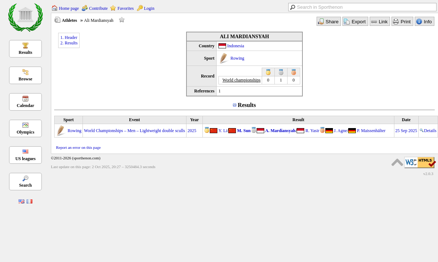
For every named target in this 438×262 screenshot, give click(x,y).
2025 (192, 130)
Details (428, 130)
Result (298, 119)
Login (149, 8)
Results (25, 52)
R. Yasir (312, 130)
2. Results (68, 42)
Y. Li (222, 130)
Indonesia (235, 45)
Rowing (237, 58)
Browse (25, 79)
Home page (69, 8)
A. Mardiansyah (280, 130)
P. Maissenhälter (371, 130)
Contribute (98, 8)
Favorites (125, 8)
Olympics (26, 132)
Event (134, 119)
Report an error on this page (78, 147)
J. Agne (340, 130)
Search (25, 185)
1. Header (68, 37)
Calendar (25, 105)
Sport (68, 119)
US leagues (25, 158)
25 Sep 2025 (406, 130)
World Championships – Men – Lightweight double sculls (134, 130)
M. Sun (243, 130)
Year (194, 119)
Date (406, 119)
